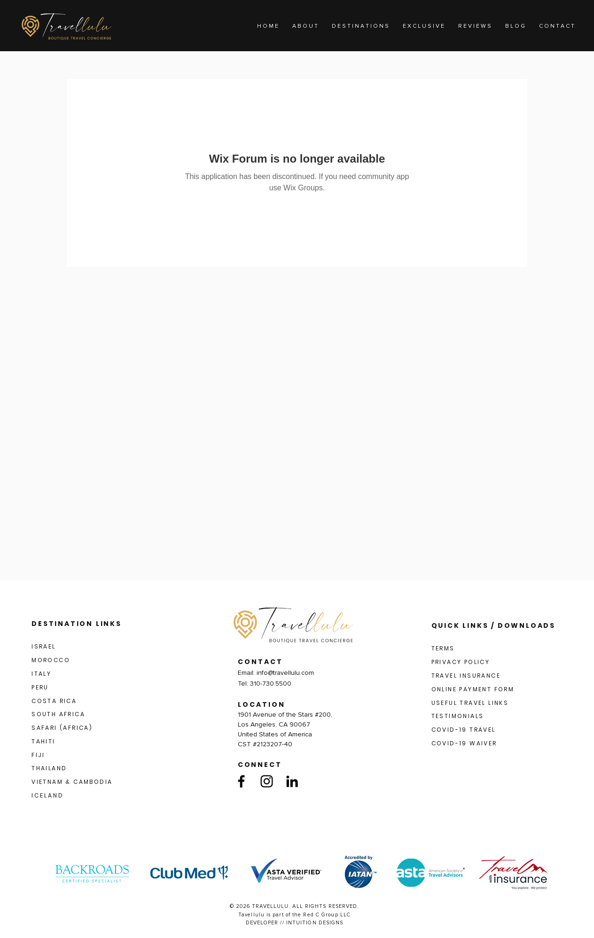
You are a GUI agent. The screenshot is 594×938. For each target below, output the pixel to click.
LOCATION (261, 704)
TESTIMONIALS (457, 716)
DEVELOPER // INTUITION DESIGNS (295, 923)
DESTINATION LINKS (76, 623)
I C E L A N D (47, 795)
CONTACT (260, 661)
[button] (360, 26)
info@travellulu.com (285, 673)
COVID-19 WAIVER (464, 743)
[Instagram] (266, 781)
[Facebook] (241, 781)
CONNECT (260, 764)
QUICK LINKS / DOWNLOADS (493, 625)
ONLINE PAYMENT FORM (473, 689)
